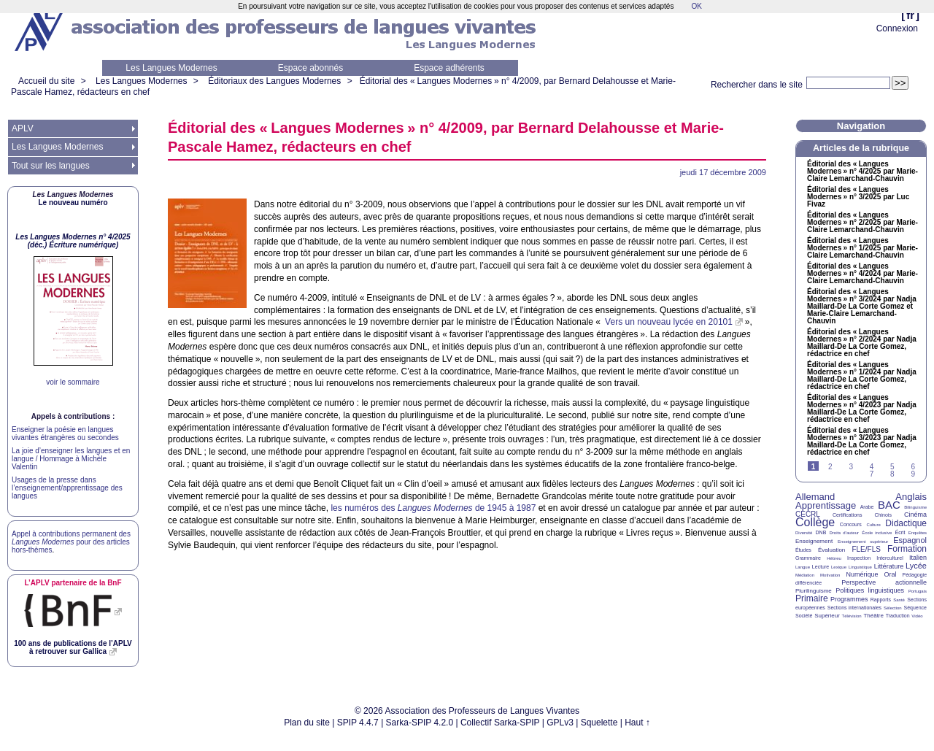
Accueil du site (46, 81)
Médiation (804, 575)
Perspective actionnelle (884, 582)
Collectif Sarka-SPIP (500, 722)
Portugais (917, 591)
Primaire (811, 598)
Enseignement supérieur (863, 541)
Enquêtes (917, 533)
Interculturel (889, 558)
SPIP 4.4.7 (358, 722)
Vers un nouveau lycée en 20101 (668, 322)
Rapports (881, 599)
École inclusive (877, 533)
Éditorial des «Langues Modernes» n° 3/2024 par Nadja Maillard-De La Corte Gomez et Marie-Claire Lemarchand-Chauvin (861, 306)
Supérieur (827, 615)
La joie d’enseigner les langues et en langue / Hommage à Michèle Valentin (71, 459)
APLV (23, 128)
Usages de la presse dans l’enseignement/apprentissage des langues (67, 488)
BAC (889, 504)
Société (803, 615)
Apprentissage (825, 505)
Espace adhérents (449, 68)
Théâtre (873, 615)
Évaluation (831, 550)
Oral (890, 574)
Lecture (820, 566)
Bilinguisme (915, 507)
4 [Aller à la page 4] (872, 467)
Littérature (889, 566)
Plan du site (307, 722)
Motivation (830, 575)
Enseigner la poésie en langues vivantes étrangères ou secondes (65, 433)
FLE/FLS (866, 549)
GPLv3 (560, 722)
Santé (899, 600)
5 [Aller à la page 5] (892, 467)
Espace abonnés (310, 68)
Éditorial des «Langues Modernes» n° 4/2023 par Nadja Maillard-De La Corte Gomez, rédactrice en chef (861, 408)
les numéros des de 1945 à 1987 (433, 508)
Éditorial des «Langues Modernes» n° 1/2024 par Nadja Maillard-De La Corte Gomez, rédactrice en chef (861, 375)
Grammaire (808, 558)
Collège (815, 522)
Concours (851, 524)
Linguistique (860, 567)
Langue (802, 567)
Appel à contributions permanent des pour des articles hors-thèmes (71, 542)
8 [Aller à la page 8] (892, 474)
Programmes (849, 599)
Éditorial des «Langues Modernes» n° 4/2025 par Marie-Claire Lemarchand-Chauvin (862, 171)
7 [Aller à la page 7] (872, 474)
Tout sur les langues (51, 166)
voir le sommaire (72, 382)
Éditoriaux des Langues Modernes (274, 81)
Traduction (898, 615)
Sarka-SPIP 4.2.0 (420, 722)
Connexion (897, 28)
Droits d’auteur (844, 533)
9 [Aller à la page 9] (913, 474)
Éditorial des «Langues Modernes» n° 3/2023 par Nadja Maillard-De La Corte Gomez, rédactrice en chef (861, 441)
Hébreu (834, 558)
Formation (907, 549)
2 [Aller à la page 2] (830, 467)
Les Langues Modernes (171, 68)
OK (696, 6)
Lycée (916, 565)
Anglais (911, 496)
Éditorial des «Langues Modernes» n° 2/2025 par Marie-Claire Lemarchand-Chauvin (862, 223)
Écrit (900, 532)
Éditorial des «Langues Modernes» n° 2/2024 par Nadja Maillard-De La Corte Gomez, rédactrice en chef (861, 343)
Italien (918, 557)
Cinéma (915, 514)
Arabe (867, 506)
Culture (873, 525)
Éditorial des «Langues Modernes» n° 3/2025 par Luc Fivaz (858, 197)
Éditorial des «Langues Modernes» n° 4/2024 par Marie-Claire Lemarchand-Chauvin (862, 274)
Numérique (862, 574)
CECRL (807, 514)
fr (910, 15)
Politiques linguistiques (869, 590)
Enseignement (814, 541)
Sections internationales (854, 607)
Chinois (883, 514)
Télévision (852, 616)
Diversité (803, 533)
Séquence (915, 607)
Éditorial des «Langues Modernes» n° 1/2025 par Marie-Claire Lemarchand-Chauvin (862, 248)
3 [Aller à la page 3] (851, 467)
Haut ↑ (637, 722)
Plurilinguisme (813, 591)
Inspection (859, 558)
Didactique (906, 523)
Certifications (847, 514)
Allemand (815, 496)
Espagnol (910, 540)
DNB (821, 532)
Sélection (893, 608)
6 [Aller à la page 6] (913, 467)
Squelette (599, 722)
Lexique (838, 567)
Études (803, 549)
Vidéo (916, 616)
